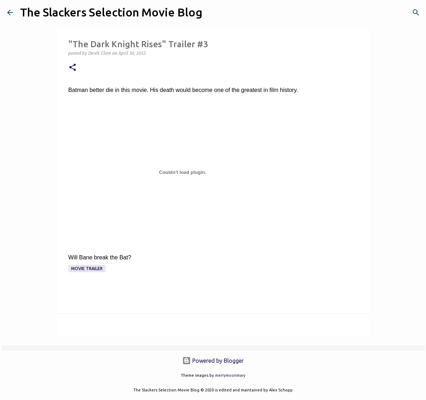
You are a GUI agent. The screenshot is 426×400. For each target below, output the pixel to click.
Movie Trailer (87, 268)
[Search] (212, 12)
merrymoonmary (230, 375)
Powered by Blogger (213, 360)
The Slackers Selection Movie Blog (111, 12)
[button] (72, 68)
